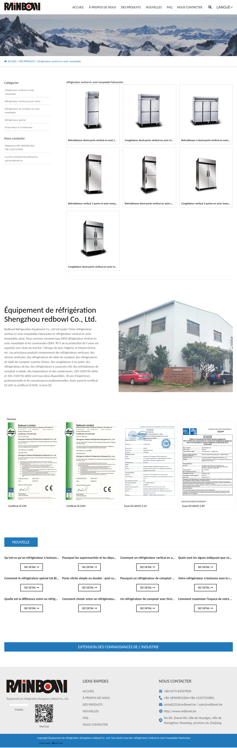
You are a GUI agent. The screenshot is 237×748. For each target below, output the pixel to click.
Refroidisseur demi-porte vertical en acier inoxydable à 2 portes (103, 140)
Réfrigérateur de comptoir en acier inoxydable (22, 110)
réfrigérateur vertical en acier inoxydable (19, 92)
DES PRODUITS (131, 7)
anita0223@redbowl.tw (180, 705)
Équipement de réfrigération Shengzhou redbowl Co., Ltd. (79, 738)
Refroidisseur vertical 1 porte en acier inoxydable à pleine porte (103, 203)
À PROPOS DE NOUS (102, 7)
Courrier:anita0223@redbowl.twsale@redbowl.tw (21, 158)
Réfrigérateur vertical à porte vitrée (23, 101)
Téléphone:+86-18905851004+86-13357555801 (20, 147)
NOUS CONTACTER (189, 7)
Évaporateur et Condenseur (19, 127)
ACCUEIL (78, 7)
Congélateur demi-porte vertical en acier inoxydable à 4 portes (159, 140)
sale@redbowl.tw (210, 705)
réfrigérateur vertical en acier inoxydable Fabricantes (162, 738)
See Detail (31, 567)
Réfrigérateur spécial (15, 119)
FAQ (169, 7)
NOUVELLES (154, 7)
